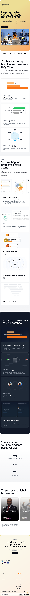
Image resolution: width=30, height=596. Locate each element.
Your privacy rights (18, 584)
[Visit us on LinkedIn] (28, 591)
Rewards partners (3, 584)
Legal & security (18, 586)
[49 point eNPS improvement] (15, 90)
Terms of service (18, 579)
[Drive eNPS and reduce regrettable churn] (15, 339)
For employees (3, 568)
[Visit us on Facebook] (24, 591)
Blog (16, 568)
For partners (3, 571)
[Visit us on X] (26, 591)
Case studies (18, 571)
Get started (3, 528)
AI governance (18, 588)
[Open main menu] (28, 5)
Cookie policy (18, 582)
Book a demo (15, 552)
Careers (18, 573)
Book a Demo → (4, 26)
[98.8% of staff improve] (15, 115)
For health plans (3, 573)
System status (3, 582)
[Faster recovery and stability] (15, 140)
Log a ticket (3, 579)
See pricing (20, 594)
